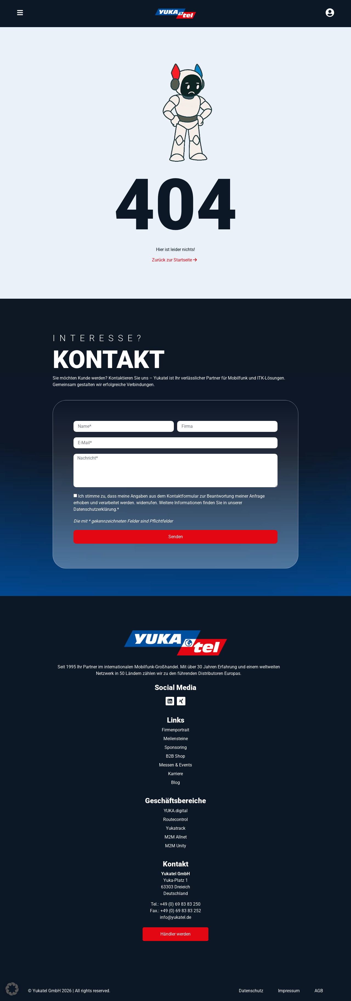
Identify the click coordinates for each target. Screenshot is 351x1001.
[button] (12, 989)
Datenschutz (251, 990)
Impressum (289, 990)
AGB (319, 990)
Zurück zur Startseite (174, 260)
